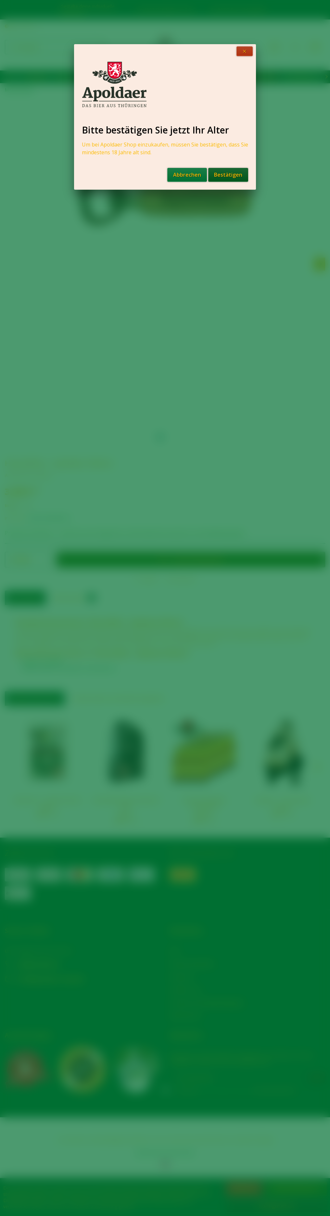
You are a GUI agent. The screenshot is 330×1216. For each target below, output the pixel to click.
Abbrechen (187, 174)
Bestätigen (228, 174)
